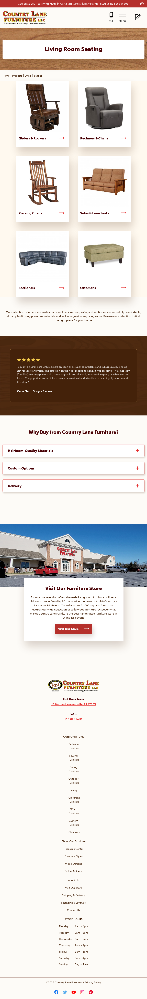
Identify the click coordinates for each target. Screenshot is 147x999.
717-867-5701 (73, 719)
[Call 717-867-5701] (111, 17)
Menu (122, 21)
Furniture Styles (73, 856)
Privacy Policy (93, 982)
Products (17, 75)
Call (111, 21)
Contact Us (73, 910)
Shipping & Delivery (73, 895)
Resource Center (73, 849)
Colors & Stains (73, 871)
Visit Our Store (68, 629)
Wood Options (73, 864)
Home (6, 75)
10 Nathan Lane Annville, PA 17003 (73, 704)
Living (28, 75)
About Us (73, 880)
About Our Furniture (73, 841)
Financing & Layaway (73, 903)
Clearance (74, 832)
